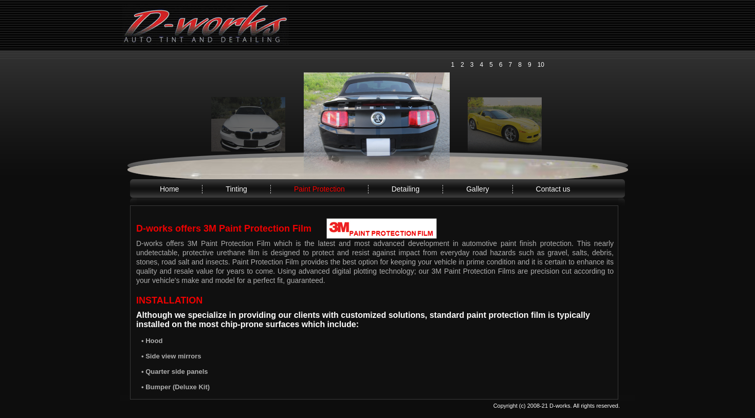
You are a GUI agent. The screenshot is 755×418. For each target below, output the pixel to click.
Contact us (553, 189)
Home (169, 189)
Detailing (405, 189)
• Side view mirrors (171, 356)
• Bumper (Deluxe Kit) (175, 387)
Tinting (236, 189)
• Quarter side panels (174, 371)
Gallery (477, 189)
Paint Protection (319, 189)
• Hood (151, 341)
